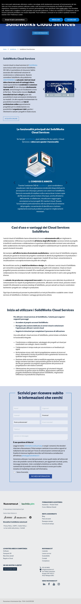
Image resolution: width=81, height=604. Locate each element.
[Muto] (68, 95)
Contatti (22, 528)
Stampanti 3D (7, 553)
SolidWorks (13, 49)
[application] (59, 89)
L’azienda (45, 551)
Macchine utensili (8, 556)
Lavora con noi (46, 553)
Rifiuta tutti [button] (56, 20)
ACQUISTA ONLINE (11, 119)
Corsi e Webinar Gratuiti (49, 507)
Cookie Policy (22, 526)
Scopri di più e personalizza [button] (14, 20)
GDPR (15, 526)
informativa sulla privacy (33, 446)
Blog (43, 516)
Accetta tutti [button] (71, 20)
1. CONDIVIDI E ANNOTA (40, 181)
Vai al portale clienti (10, 569)
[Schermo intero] (71, 95)
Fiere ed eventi (46, 519)
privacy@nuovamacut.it (30, 456)
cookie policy (63, 8)
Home (5, 49)
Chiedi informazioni (40, 33)
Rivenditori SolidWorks (11, 522)
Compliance (45, 561)
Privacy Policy (8, 526)
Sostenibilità (46, 556)
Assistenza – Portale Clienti (50, 505)
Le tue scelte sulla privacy (11, 528)
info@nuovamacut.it (48, 569)
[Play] (48, 95)
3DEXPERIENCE (9, 80)
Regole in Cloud (8, 558)
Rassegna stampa (47, 521)
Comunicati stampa (48, 524)
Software (6, 551)
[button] (59, 89)
